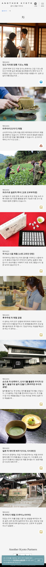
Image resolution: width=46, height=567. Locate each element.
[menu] (36, 4)
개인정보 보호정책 (19, 560)
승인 (39, 560)
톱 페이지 (4, 11)
